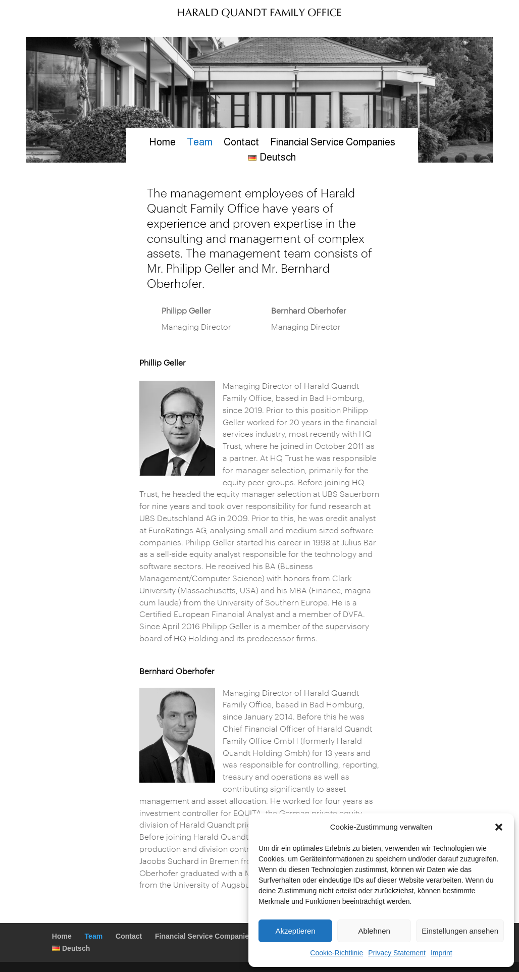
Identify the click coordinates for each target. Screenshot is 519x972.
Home (162, 142)
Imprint (441, 953)
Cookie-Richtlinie (336, 953)
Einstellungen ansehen (460, 931)
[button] (499, 827)
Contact (241, 142)
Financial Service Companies (332, 142)
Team (200, 142)
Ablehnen (374, 931)
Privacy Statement (397, 953)
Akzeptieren (295, 931)
